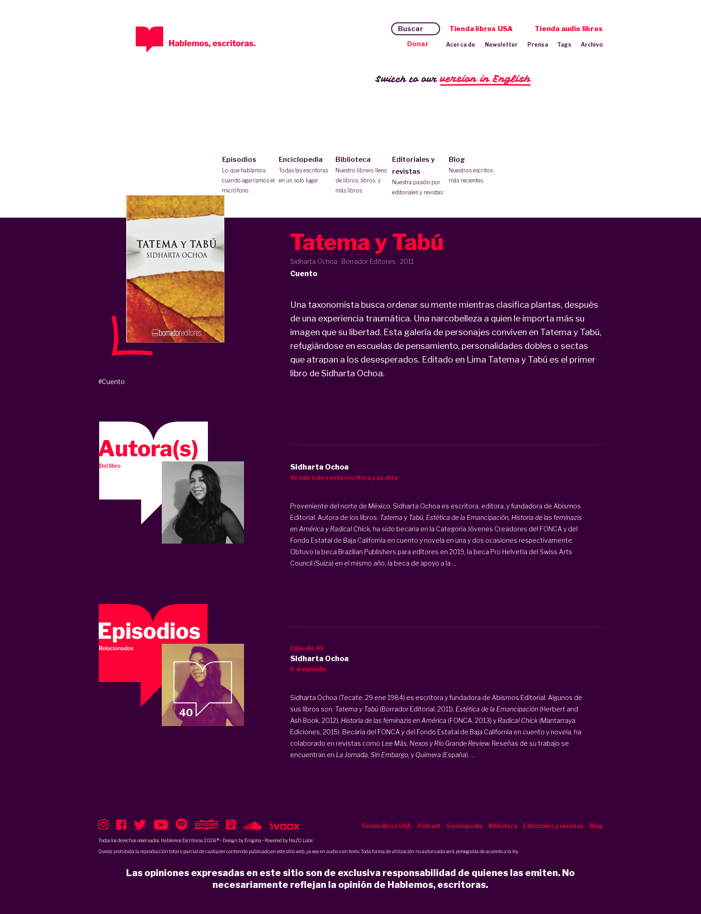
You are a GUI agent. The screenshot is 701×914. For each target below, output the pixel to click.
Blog (475, 170)
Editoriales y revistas (418, 176)
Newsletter (501, 44)
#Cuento (111, 381)
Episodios (248, 175)
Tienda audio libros (569, 29)
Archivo (592, 44)
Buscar (410, 29)
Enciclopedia (305, 170)
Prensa (537, 44)
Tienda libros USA (481, 29)
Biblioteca (361, 175)
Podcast (429, 826)
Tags (564, 44)
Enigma (252, 840)
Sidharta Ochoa (416, 506)
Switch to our (453, 79)
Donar (418, 44)
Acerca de (461, 44)
